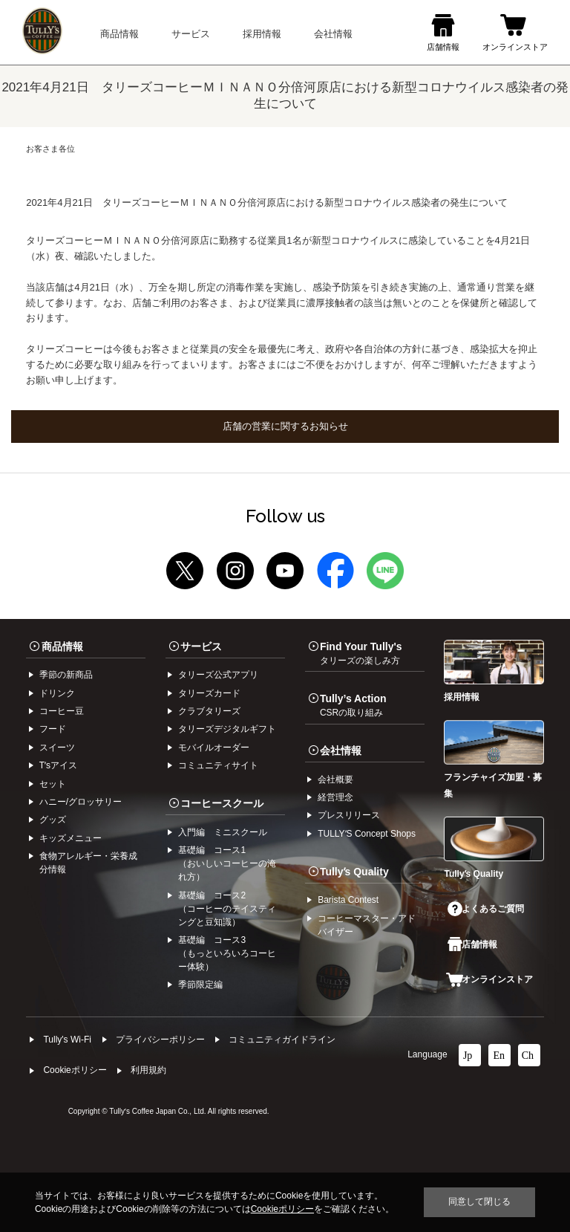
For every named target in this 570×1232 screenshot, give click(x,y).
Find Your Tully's (361, 653)
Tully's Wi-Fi (67, 1039)
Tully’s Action (353, 705)
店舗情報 (472, 944)
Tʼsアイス (58, 765)
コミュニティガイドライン (282, 1039)
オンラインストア (489, 979)
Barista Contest (348, 900)
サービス (201, 646)
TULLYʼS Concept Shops (367, 834)
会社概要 (335, 779)
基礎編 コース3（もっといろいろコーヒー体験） (227, 953)
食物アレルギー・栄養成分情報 (88, 863)
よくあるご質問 (485, 909)
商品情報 (62, 646)
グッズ (52, 819)
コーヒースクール (221, 803)
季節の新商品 (66, 675)
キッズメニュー (70, 838)
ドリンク (57, 693)
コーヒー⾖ (61, 711)
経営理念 (335, 797)
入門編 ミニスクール (222, 832)
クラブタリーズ (209, 711)
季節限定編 (200, 984)
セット (52, 784)
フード (52, 729)
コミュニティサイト (218, 765)
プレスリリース (349, 815)
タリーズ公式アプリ (218, 675)
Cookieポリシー (74, 1070)
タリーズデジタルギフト (227, 729)
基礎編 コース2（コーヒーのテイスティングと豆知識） (227, 908)
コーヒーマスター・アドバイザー (367, 925)
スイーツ (57, 747)
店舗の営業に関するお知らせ (285, 426)
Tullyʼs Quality (354, 872)
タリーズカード (209, 693)
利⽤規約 (148, 1070)
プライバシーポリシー (160, 1039)
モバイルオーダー (213, 747)
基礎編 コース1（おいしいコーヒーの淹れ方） (227, 863)
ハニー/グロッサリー (80, 802)
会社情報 (340, 750)
